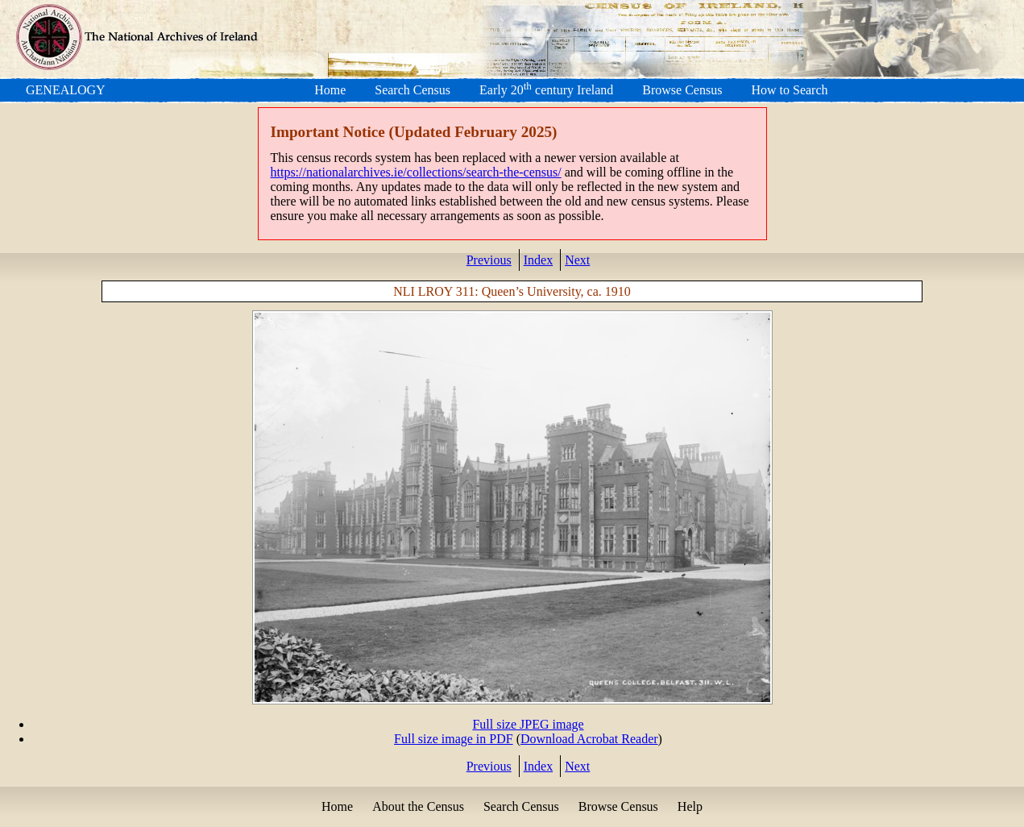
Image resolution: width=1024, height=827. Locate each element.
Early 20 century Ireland (546, 90)
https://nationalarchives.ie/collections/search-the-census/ (416, 172)
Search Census (412, 90)
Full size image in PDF (453, 739)
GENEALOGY (66, 90)
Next (577, 260)
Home (330, 90)
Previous (489, 260)
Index (538, 260)
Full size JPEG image (527, 724)
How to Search (789, 90)
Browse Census (682, 90)
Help (690, 806)
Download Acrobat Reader (589, 739)
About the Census (418, 806)
